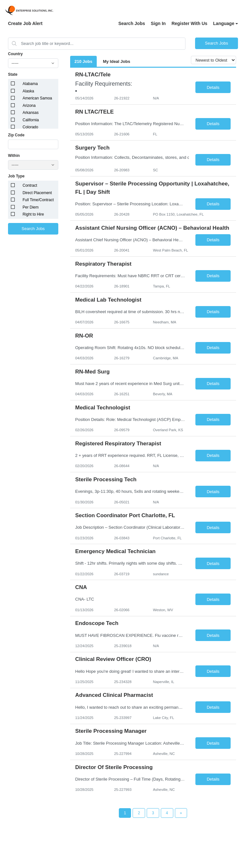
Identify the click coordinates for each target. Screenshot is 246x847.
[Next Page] (181, 813)
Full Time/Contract (38, 200)
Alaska (28, 91)
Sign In (158, 23)
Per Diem (31, 207)
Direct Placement (37, 193)
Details (213, 87)
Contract (30, 185)
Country (15, 54)
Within (14, 155)
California (31, 120)
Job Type (16, 176)
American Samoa (37, 98)
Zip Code (16, 135)
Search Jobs (131, 23)
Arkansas (31, 112)
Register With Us (189, 23)
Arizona (29, 105)
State (12, 74)
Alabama (30, 83)
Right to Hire (33, 214)
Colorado (30, 127)
